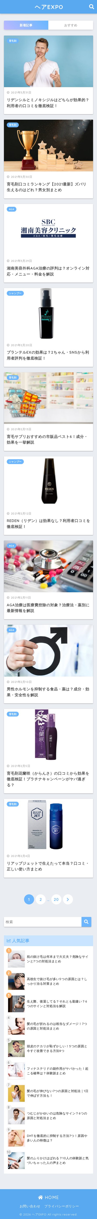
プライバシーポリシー (61, 1206)
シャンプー (15, 293)
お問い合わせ (30, 1206)
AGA (11, 209)
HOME (48, 1197)
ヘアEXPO (49, 6)
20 (56, 899)
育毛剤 (13, 40)
